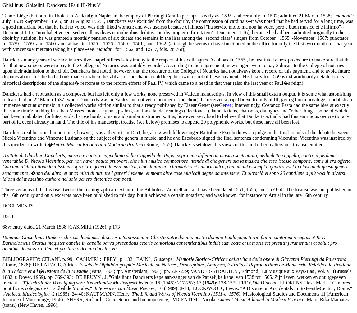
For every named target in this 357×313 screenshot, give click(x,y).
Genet (225, 105)
